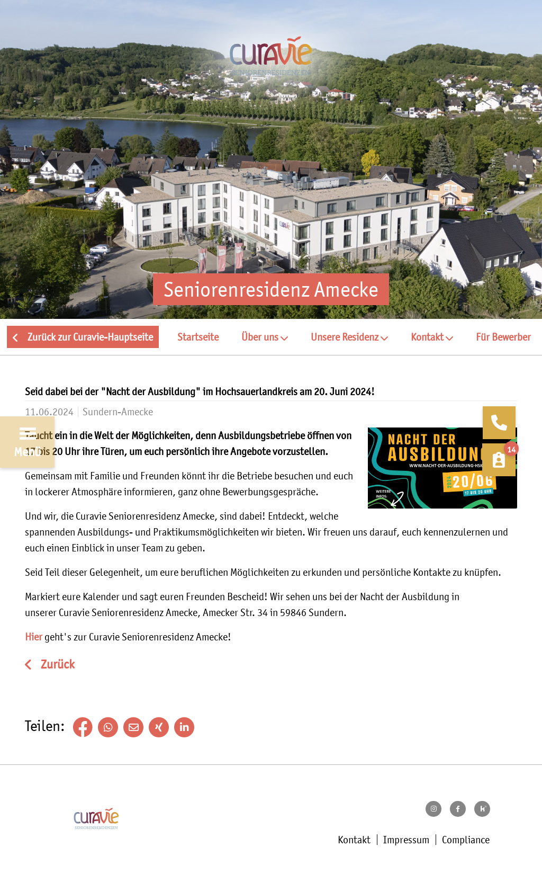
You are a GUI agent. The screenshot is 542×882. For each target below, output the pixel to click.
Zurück (56, 664)
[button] (264, 337)
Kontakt (354, 839)
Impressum (406, 839)
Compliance (466, 839)
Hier (34, 636)
